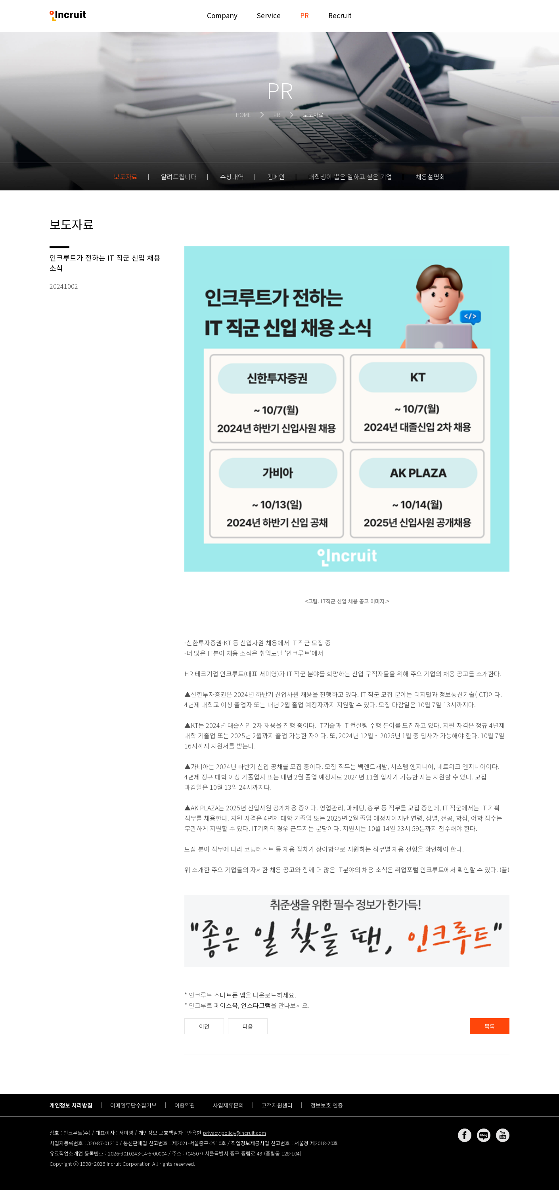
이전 (204, 1026)
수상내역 (232, 176)
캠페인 (276, 176)
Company (222, 15)
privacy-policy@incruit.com (234, 1132)
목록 (489, 1026)
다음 (248, 1026)
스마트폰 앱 (229, 995)
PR (304, 15)
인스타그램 (256, 1005)
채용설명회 (430, 176)
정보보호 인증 (326, 1105)
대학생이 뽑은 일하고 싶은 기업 (350, 176)
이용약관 (184, 1105)
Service (269, 15)
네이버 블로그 (483, 1135)
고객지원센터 (277, 1105)
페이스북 (226, 1005)
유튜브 (502, 1135)
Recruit (340, 15)
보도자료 (126, 176)
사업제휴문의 (228, 1105)
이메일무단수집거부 (133, 1105)
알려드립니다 (179, 176)
